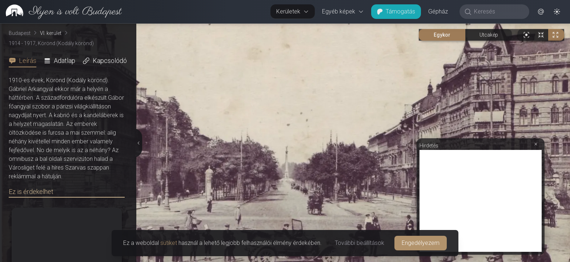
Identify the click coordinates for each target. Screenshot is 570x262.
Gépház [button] (438, 11)
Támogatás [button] (396, 11)
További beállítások (359, 242)
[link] (61, 11)
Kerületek (292, 11)
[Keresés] (498, 11)
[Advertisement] (481, 201)
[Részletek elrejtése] (138, 143)
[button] (541, 11)
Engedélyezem (420, 242)
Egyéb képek (343, 11)
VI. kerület (50, 33)
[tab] (25, 60)
